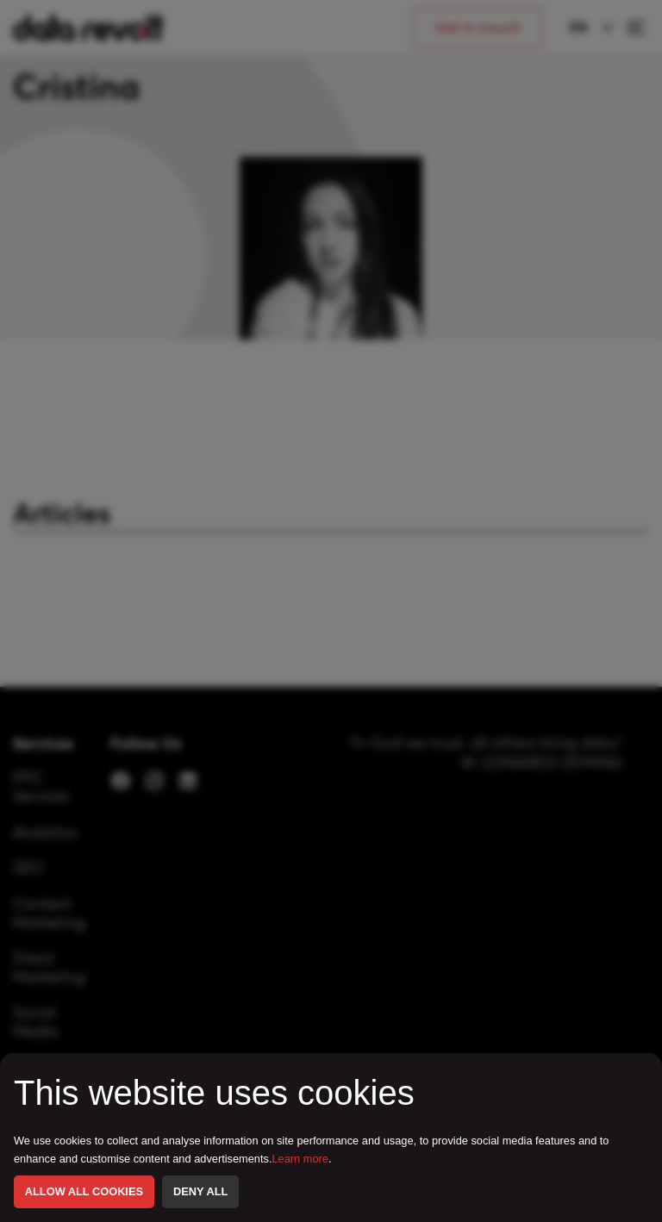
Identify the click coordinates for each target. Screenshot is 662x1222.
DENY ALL (200, 1191)
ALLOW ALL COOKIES (84, 1191)
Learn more (300, 1158)
